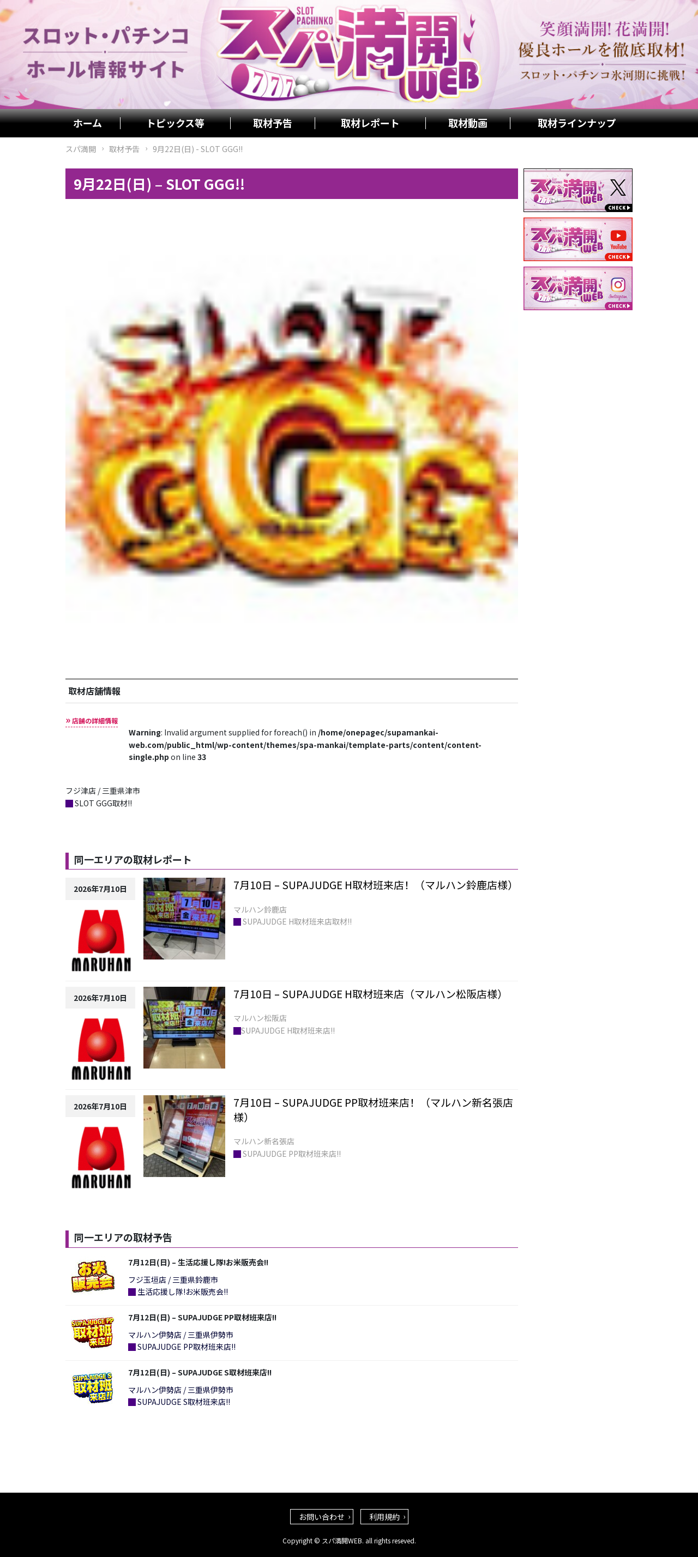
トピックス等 (175, 123)
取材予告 (272, 123)
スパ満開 (80, 148)
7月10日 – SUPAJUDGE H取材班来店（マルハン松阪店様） (370, 993)
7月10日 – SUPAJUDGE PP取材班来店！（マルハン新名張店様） (373, 1109)
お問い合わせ (322, 1516)
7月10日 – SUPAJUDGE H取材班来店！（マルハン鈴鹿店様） (375, 884)
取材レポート (370, 123)
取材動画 (468, 123)
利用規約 (384, 1516)
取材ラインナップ (577, 123)
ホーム (87, 123)
